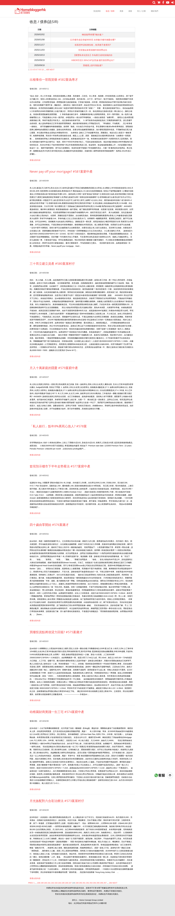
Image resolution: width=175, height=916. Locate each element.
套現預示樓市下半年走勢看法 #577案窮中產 (60, 466)
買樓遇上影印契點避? (93, 65)
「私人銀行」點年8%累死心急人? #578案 (58, 426)
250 (80, 883)
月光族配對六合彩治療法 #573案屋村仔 (57, 801)
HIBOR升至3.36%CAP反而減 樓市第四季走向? (92, 60)
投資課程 (97, 11)
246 (66, 883)
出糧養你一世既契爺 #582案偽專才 (54, 79)
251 (84, 883)
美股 (121, 11)
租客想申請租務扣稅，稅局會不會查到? (93, 45)
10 (43, 70)
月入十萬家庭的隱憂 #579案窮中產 (54, 368)
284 (110, 883)
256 (101, 883)
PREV (30, 883)
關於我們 (154, 11)
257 (104, 883)
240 (45, 883)
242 (52, 883)
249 (76, 883)
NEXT (52, 70)
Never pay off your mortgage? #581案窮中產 (61, 171)
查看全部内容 (35, 160)
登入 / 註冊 (141, 11)
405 (47, 70)
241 (49, 883)
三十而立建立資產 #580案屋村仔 (52, 263)
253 (90, 883)
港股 (130, 11)
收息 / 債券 (110, 11)
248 (73, 883)
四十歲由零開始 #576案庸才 (49, 524)
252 (87, 883)
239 (42, 883)
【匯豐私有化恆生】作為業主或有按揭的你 (92, 55)
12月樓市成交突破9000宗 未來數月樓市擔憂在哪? (93, 40)
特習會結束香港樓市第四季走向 (92, 50)
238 (38, 883)
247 (70, 883)
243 (56, 883)
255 (98, 883)
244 (59, 883)
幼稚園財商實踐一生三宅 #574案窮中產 (57, 712)
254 (94, 883)
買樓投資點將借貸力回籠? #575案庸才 (56, 632)
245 (63, 883)
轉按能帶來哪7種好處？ (93, 35)
